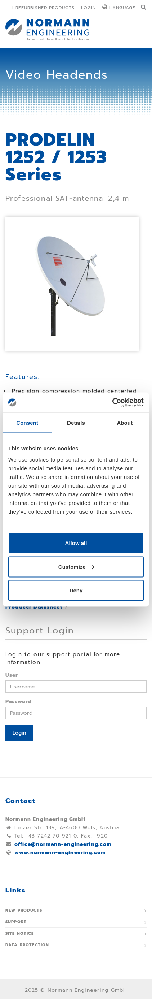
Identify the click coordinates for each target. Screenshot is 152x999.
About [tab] (125, 422)
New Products (23, 910)
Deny (76, 590)
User (11, 675)
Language (122, 7)
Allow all (76, 543)
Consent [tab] (27, 422)
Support (16, 922)
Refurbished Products (45, 7)
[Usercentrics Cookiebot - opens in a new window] (112, 402)
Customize (76, 566)
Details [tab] (76, 422)
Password (18, 701)
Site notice (19, 933)
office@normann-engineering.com (63, 844)
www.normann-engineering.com (60, 852)
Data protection (27, 945)
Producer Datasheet (34, 607)
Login (88, 7)
